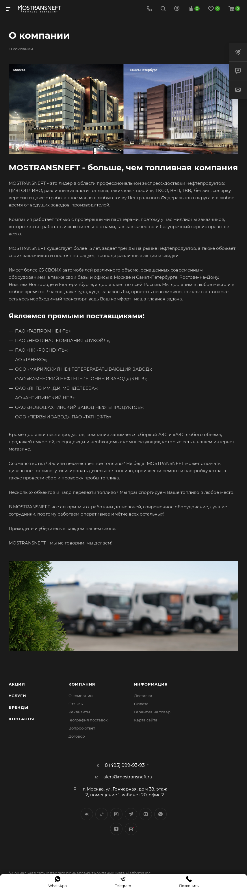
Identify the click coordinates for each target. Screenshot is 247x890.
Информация (151, 684)
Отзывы (75, 703)
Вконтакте (87, 814)
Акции (17, 684)
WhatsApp (160, 814)
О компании (80, 695)
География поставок (88, 720)
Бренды (18, 707)
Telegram (131, 814)
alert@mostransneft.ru (127, 777)
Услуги (17, 695)
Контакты (21, 719)
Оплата (141, 703)
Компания (81, 684)
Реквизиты (79, 712)
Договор (76, 736)
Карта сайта (145, 720)
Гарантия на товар (152, 712)
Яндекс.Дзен (116, 829)
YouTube (146, 814)
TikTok (131, 829)
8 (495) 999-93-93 (125, 765)
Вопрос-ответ (81, 728)
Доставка (143, 695)
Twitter (101, 814)
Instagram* (116, 814)
